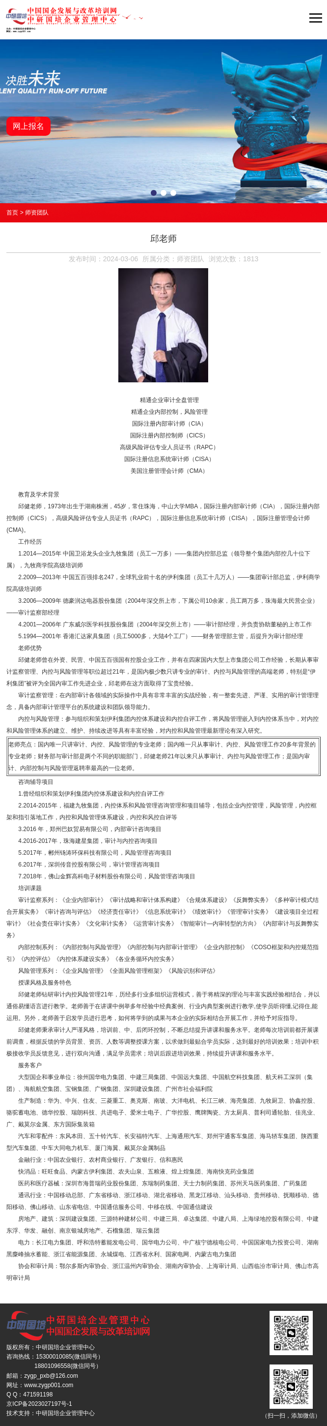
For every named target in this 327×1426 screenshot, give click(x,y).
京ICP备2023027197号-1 (39, 1403)
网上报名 (28, 126)
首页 (12, 212)
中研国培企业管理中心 (65, 1413)
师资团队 (37, 212)
